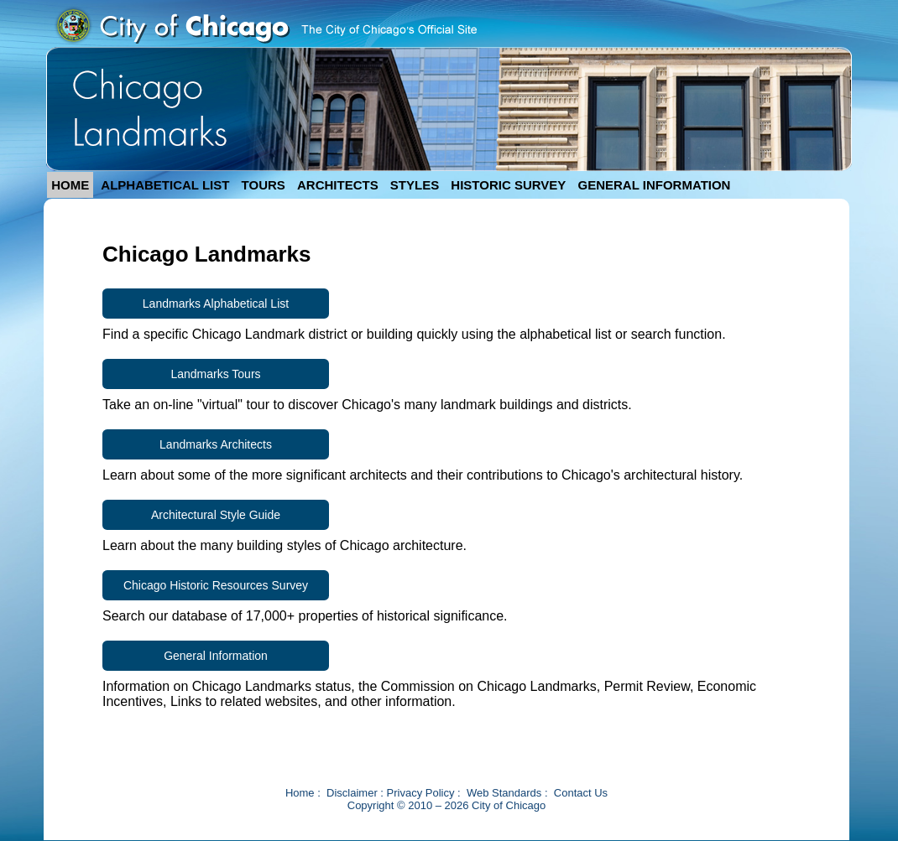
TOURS (263, 185)
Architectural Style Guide (215, 515)
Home (300, 792)
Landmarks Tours (215, 374)
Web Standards (504, 792)
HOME (70, 185)
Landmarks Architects (215, 444)
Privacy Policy (421, 792)
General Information (216, 655)
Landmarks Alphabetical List (216, 303)
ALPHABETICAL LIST (165, 185)
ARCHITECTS (338, 185)
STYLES (414, 185)
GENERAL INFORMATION (654, 185)
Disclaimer (352, 792)
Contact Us (581, 792)
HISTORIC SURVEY (508, 185)
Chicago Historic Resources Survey (215, 585)
